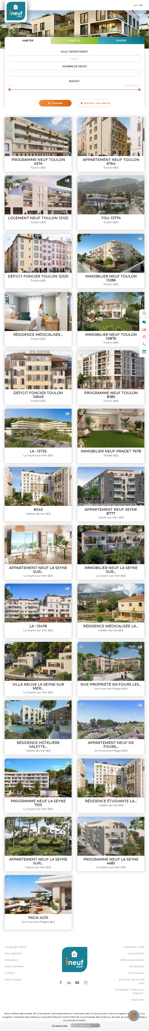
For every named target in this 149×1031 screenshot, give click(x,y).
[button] (74, 73)
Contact (10, 972)
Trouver (55, 103)
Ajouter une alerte (95, 103)
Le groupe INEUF (16, 946)
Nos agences (13, 953)
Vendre (121, 40)
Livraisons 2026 (134, 946)
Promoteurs (136, 972)
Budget (74, 81)
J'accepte (85, 1025)
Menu (138, 5)
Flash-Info (137, 999)
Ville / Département (74, 51)
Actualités (11, 959)
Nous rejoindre (14, 966)
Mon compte (13, 979)
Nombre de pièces (74, 66)
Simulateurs (136, 966)
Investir (74, 40)
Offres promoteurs (132, 959)
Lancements (136, 953)
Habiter (27, 40)
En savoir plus (60, 1025)
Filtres (138, 15)
